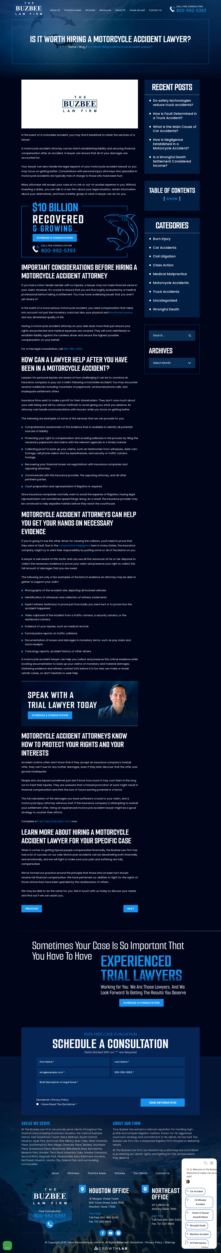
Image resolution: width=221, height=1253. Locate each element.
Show (172, 198)
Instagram (118, 1233)
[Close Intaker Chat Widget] (211, 1162)
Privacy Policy (60, 1099)
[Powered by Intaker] (196, 1247)
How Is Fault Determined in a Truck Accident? (175, 115)
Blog (82, 47)
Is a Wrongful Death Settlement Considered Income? (172, 161)
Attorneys (73, 1173)
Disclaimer (43, 1099)
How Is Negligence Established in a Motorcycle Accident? (171, 144)
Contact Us (155, 10)
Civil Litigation (164, 256)
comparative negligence (74, 545)
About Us (55, 10)
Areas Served (137, 10)
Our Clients (140, 1173)
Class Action (163, 265)
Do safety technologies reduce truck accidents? (173, 102)
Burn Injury (161, 239)
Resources (105, 10)
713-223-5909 (102, 1221)
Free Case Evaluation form (54, 821)
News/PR (120, 10)
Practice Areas (72, 10)
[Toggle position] (205, 1162)
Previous (31, 908)
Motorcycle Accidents (171, 283)
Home (72, 47)
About (55, 1173)
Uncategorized (165, 300)
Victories (90, 10)
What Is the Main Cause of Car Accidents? (174, 128)
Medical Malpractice (170, 274)
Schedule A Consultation (55, 238)
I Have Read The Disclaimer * (59, 1104)
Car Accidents (164, 247)
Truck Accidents (166, 291)
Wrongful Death (166, 309)
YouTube (110, 1233)
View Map (95, 1213)
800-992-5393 (191, 10)
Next (130, 908)
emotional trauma (120, 312)
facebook (102, 1233)
